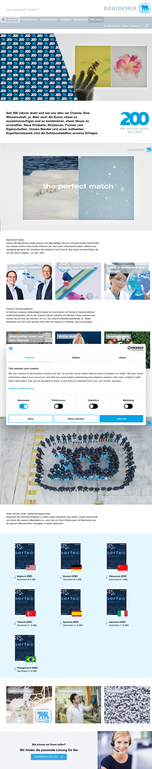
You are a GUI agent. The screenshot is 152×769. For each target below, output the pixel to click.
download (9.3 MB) (26, 578)
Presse (125, 25)
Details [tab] (76, 357)
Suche (146, 26)
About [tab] (122, 357)
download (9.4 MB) (72, 578)
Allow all (121, 418)
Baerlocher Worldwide (12, 19)
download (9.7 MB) (118, 578)
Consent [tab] (29, 357)
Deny (31, 418)
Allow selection (75, 418)
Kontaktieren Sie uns (49, 757)
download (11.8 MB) (27, 624)
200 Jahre (96, 19)
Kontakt (107, 25)
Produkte (66, 19)
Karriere (116, 25)
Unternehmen (29, 19)
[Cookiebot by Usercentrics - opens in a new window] (129, 348)
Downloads (80, 19)
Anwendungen (49, 19)
